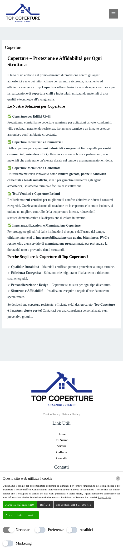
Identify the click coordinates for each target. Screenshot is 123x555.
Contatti (61, 458)
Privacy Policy (71, 414)
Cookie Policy (52, 414)
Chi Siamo (61, 440)
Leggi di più (104, 497)
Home (61, 434)
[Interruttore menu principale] (113, 14)
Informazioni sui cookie (73, 504)
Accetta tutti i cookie (20, 515)
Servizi (61, 446)
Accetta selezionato (19, 504)
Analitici (86, 530)
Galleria (61, 452)
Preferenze (56, 530)
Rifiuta (45, 504)
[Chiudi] (118, 478)
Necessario (24, 530)
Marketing (24, 543)
